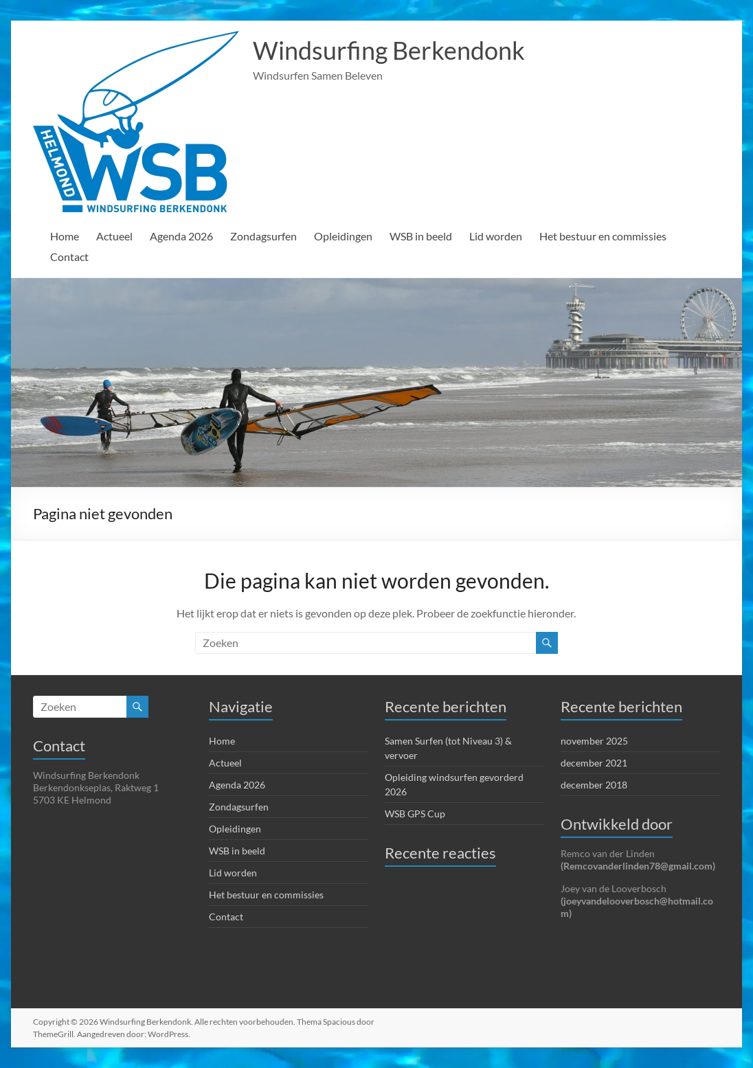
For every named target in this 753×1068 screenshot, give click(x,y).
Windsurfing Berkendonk (388, 50)
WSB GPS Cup (415, 813)
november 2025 (594, 741)
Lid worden (501, 235)
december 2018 (594, 785)
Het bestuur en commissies (610, 235)
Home (65, 235)
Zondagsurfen (266, 235)
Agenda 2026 (183, 235)
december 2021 (594, 763)
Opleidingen (346, 235)
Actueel (115, 235)
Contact (69, 256)
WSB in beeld (425, 235)
